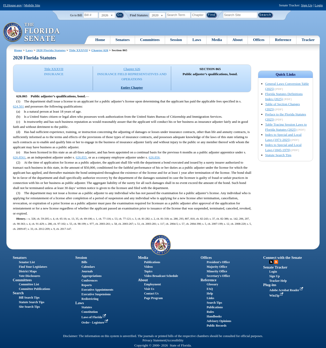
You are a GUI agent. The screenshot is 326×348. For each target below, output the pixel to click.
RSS (276, 262)
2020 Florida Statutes (51, 50)
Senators (122, 40)
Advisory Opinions (219, 321)
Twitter (271, 262)
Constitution (90, 312)
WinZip (276, 295)
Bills (84, 262)
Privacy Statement (154, 340)
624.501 (18, 106)
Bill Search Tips (29, 297)
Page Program (153, 298)
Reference (283, 40)
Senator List (27, 262)
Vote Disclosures (29, 276)
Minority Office (217, 271)
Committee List (29, 284)
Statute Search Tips (278, 155)
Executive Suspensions (96, 294)
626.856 (154, 157)
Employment (152, 284)
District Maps (28, 271)
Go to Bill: (76, 15)
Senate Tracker (275, 267)
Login (319, 5)
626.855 (81, 157)
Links (210, 298)
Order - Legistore (95, 322)
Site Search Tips (29, 307)
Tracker (308, 40)
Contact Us (151, 293)
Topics (148, 271)
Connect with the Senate (282, 258)
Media (217, 40)
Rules (210, 312)
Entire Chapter (132, 87)
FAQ (210, 289)
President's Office (218, 262)
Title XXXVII (78, 50)
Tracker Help (278, 281)
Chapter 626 (99, 50)
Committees (150, 40)
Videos (148, 267)
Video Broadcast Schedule (161, 276)
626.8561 (19, 157)
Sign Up (306, 5)
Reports (87, 285)
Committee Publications (34, 289)
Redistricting (90, 299)
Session (176, 40)
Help (210, 293)
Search (18, 293)
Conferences (90, 280)
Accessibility (175, 340)
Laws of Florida (94, 317)
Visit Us (149, 289)
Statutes (87, 307)
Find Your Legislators (33, 267)
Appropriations (92, 276)
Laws (196, 40)
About (237, 40)
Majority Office (217, 267)
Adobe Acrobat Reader (286, 290)
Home (100, 40)
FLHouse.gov (12, 5)
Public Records (216, 325)
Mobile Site (32, 5)
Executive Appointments (97, 289)
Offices (258, 40)
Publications (152, 262)
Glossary (212, 284)
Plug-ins (269, 285)
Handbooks (214, 316)
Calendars (88, 267)
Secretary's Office (218, 276)
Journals (87, 271)
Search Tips (214, 302)
